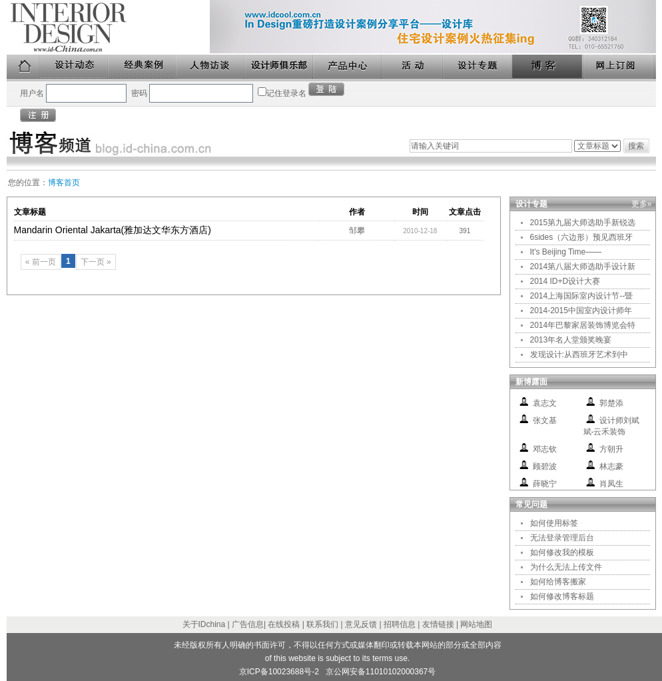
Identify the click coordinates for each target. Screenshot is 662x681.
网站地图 (476, 624)
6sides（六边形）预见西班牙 (581, 237)
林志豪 (611, 466)
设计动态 (74, 67)
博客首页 (64, 182)
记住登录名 (286, 93)
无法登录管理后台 (562, 537)
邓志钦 (545, 449)
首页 (23, 67)
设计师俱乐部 (279, 67)
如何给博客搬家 (558, 581)
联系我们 (322, 624)
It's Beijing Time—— (566, 252)
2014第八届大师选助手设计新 (583, 266)
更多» (641, 204)
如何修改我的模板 (562, 552)
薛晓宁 (545, 483)
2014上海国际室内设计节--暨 (581, 296)
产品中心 (348, 67)
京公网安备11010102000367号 (381, 671)
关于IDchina (204, 624)
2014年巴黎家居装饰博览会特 (583, 325)
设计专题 (478, 67)
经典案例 (143, 67)
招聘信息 (400, 624)
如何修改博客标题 (562, 596)
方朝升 (611, 449)
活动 (413, 67)
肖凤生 (611, 483)
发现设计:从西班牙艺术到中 (579, 354)
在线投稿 (284, 624)
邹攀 (357, 230)
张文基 (545, 420)
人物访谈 (211, 67)
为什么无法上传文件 (566, 567)
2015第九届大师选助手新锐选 (583, 222)
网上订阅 (619, 67)
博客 (548, 67)
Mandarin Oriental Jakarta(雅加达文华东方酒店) (112, 230)
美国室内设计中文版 (108, 27)
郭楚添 (611, 403)
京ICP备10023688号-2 (279, 671)
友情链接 (438, 624)
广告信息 (248, 624)
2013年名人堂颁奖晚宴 (571, 339)
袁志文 (545, 403)
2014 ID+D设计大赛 (565, 281)
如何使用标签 (554, 523)
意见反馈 (361, 624)
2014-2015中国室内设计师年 (581, 310)
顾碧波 (545, 466)
